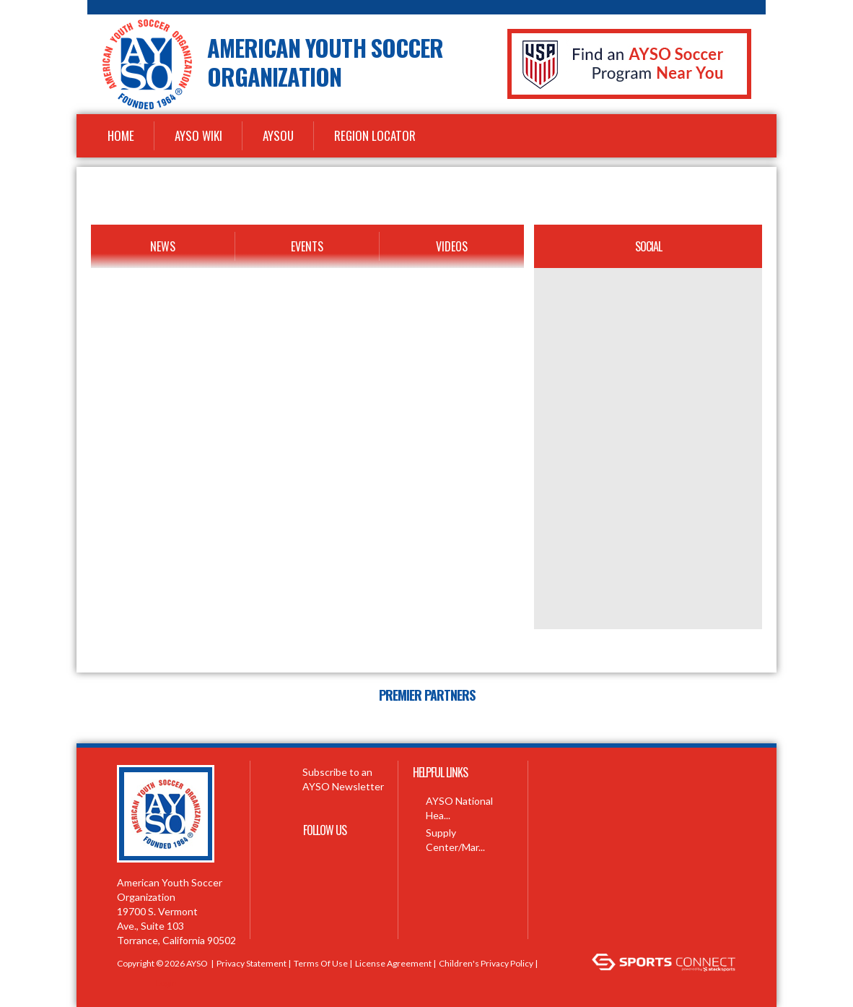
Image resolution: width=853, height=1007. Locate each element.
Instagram (357, 899)
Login (166, 982)
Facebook (294, 864)
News (162, 246)
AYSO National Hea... (459, 808)
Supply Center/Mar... (455, 839)
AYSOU (278, 135)
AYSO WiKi (198, 135)
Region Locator (375, 135)
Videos (452, 246)
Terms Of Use (321, 963)
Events (307, 246)
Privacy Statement (251, 963)
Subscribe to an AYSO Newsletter (324, 779)
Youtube (355, 864)
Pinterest (292, 899)
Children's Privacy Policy (486, 963)
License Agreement (393, 963)
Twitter (324, 864)
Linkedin (324, 899)
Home (121, 135)
